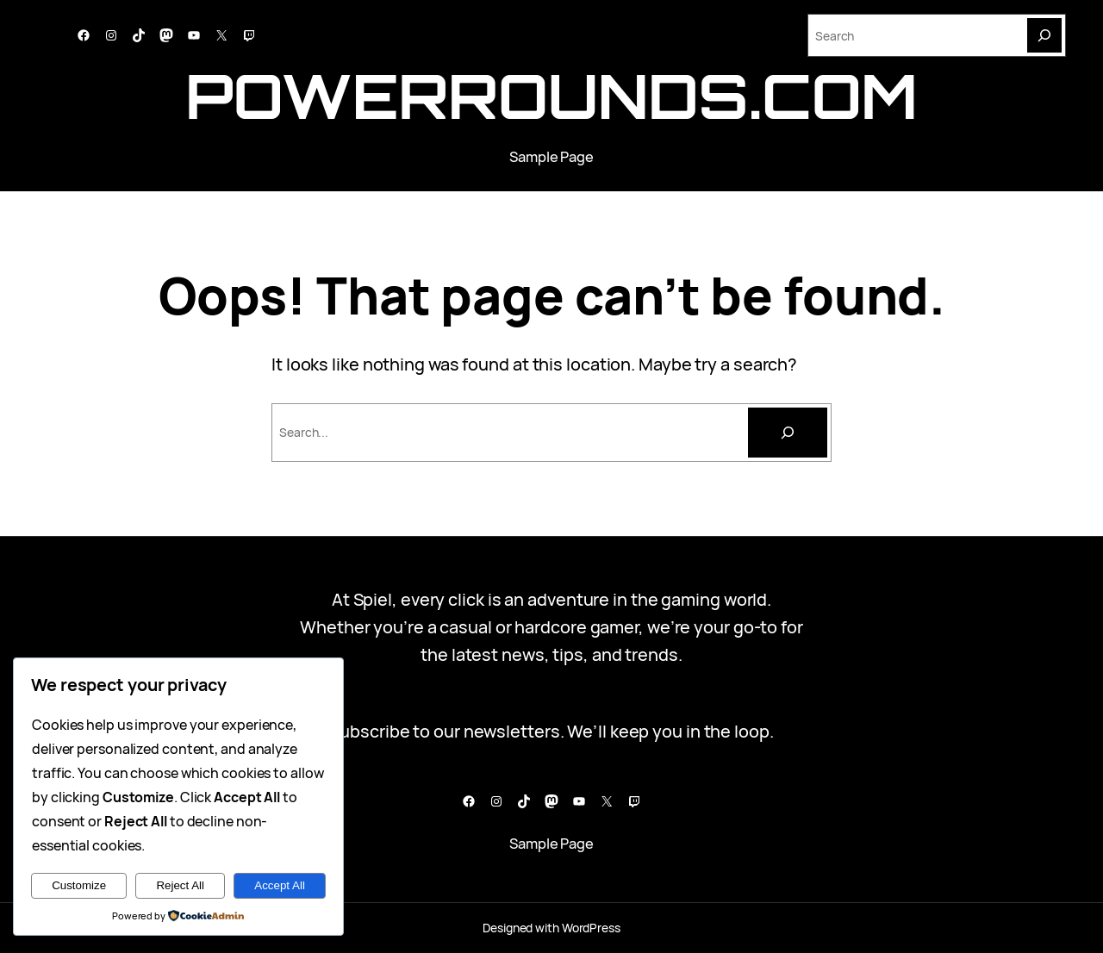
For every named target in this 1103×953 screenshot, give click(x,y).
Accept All (279, 885)
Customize (79, 885)
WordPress (591, 927)
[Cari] (787, 433)
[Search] (1044, 35)
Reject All (180, 885)
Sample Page (551, 156)
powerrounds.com (551, 96)
